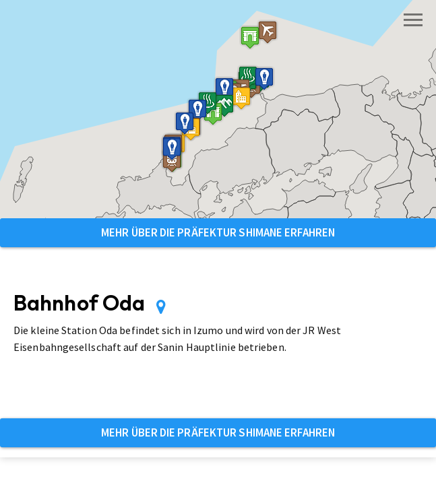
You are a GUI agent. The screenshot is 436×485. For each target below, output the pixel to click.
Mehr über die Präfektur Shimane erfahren (218, 232)
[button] (250, 37)
